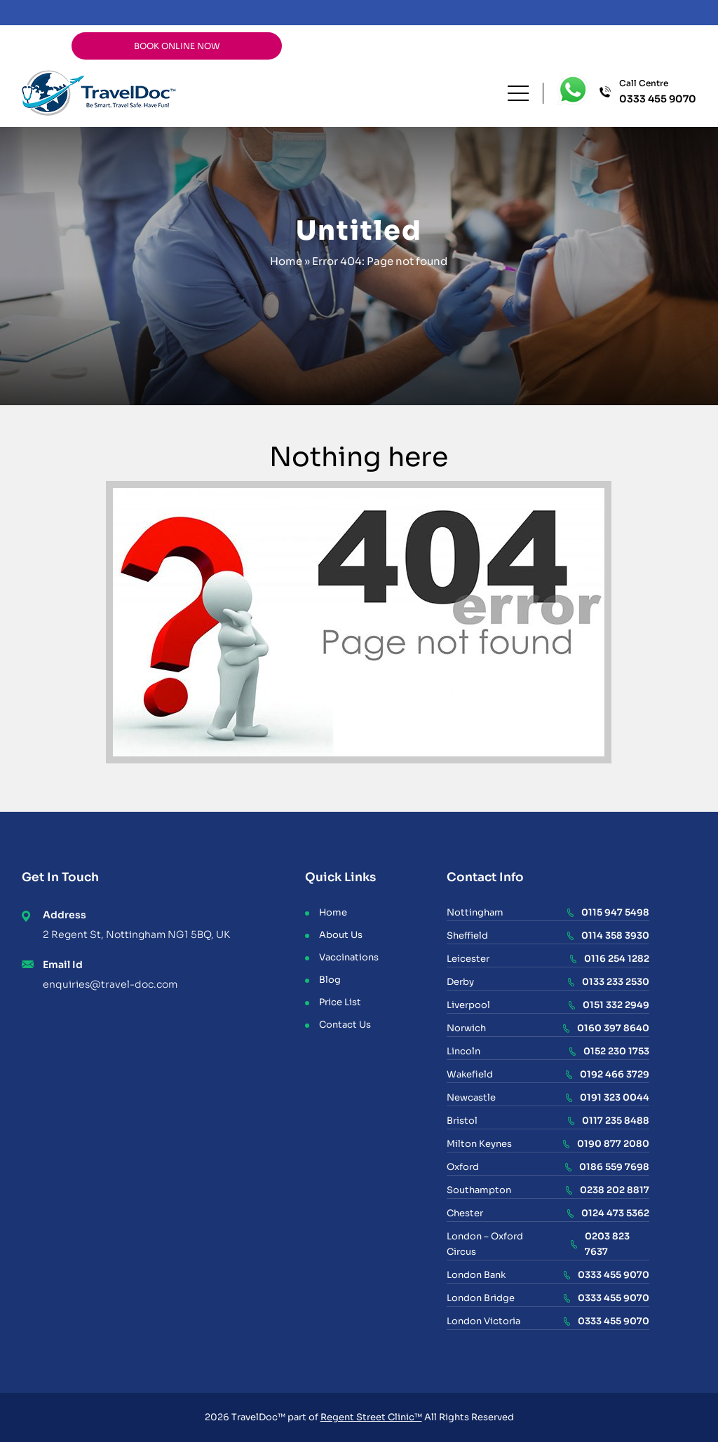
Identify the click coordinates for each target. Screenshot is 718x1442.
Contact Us (345, 1025)
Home (286, 261)
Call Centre (657, 92)
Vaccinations (349, 957)
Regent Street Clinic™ (371, 1417)
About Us (341, 935)
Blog (330, 980)
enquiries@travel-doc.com (110, 984)
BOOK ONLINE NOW (177, 46)
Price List (340, 1002)
